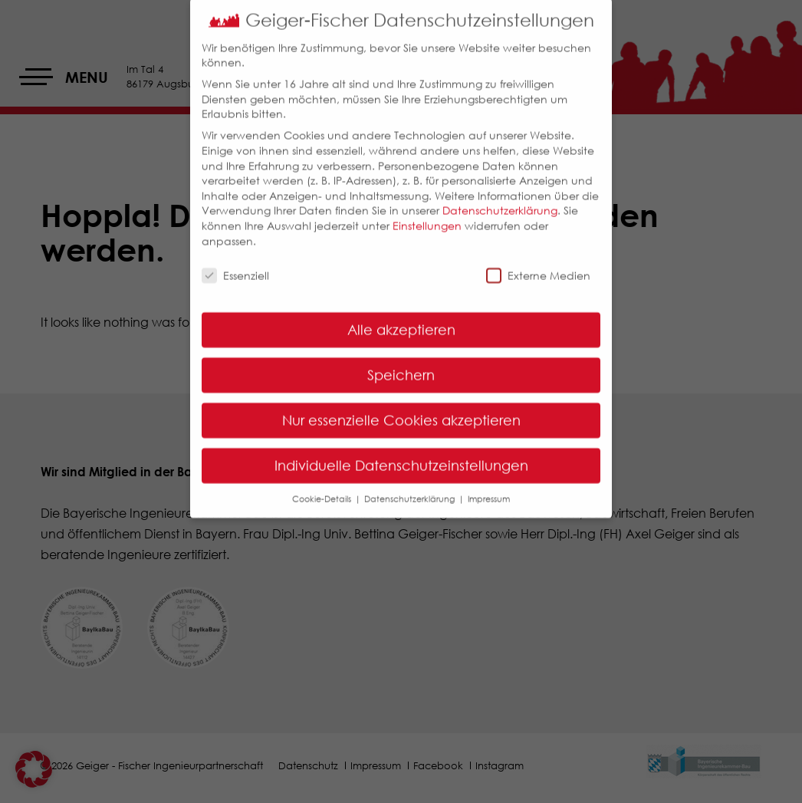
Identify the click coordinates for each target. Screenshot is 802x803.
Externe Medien (538, 264)
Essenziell (235, 264)
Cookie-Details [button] (322, 487)
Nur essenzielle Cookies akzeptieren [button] (401, 408)
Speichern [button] (401, 363)
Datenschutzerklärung (499, 199)
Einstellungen (427, 214)
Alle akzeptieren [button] (401, 318)
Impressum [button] (489, 487)
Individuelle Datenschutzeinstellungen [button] (401, 454)
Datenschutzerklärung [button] (410, 487)
